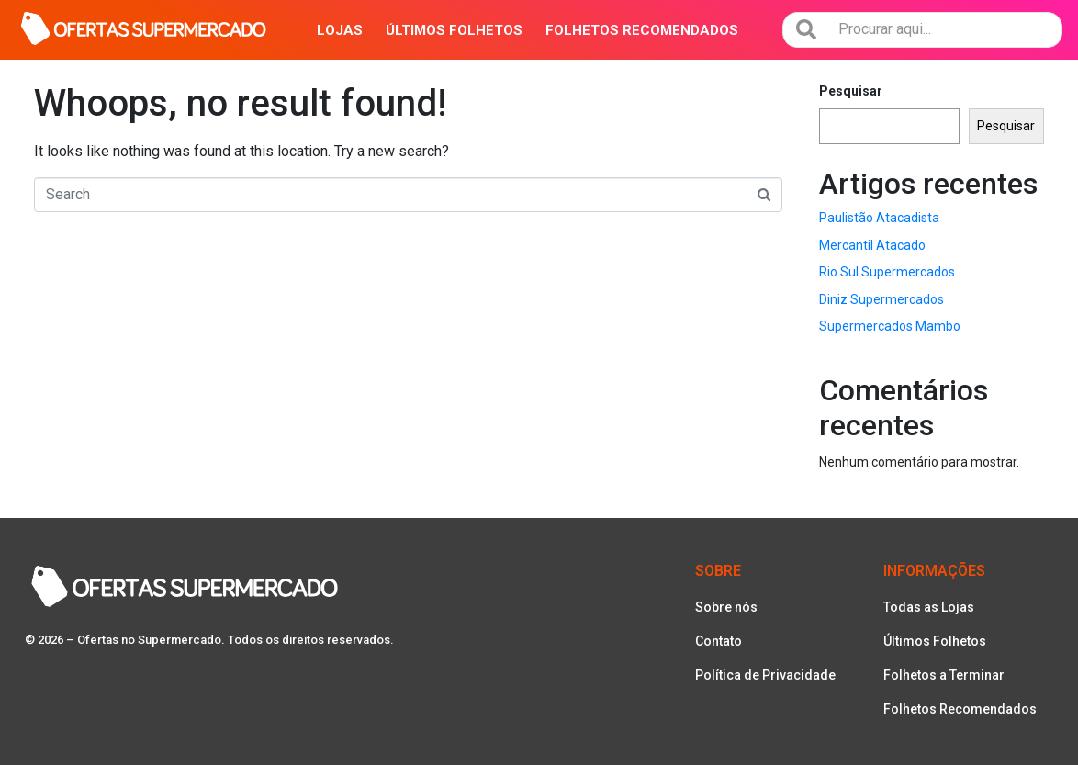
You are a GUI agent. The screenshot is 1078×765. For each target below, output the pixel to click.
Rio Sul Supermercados (887, 271)
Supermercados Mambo (889, 326)
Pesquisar (850, 91)
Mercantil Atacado (872, 245)
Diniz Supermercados (881, 299)
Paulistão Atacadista (879, 217)
